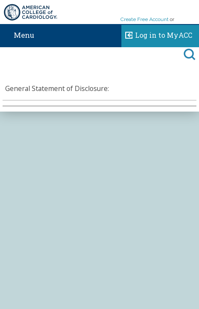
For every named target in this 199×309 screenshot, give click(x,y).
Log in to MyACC (156, 33)
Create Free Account (145, 19)
